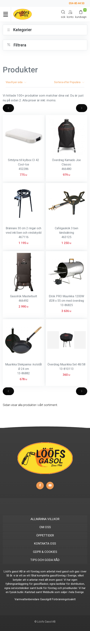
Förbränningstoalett (64, 599)
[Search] (63, 14)
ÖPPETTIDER (45, 535)
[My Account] (70, 14)
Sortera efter (69, 82)
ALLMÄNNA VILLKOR (45, 519)
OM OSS (45, 527)
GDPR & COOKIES (45, 552)
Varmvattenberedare (27, 599)
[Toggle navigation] (5, 14)
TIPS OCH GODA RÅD (45, 560)
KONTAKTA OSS (45, 543)
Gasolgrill (45, 599)
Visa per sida (16, 82)
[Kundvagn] (81, 14)
